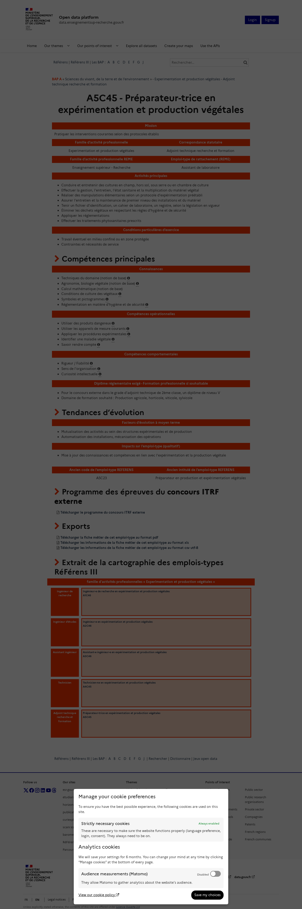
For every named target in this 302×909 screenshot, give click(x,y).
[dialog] (151, 846)
